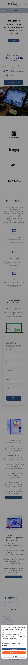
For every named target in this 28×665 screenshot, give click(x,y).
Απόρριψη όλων (14, 652)
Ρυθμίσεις (14, 656)
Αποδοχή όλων (14, 649)
